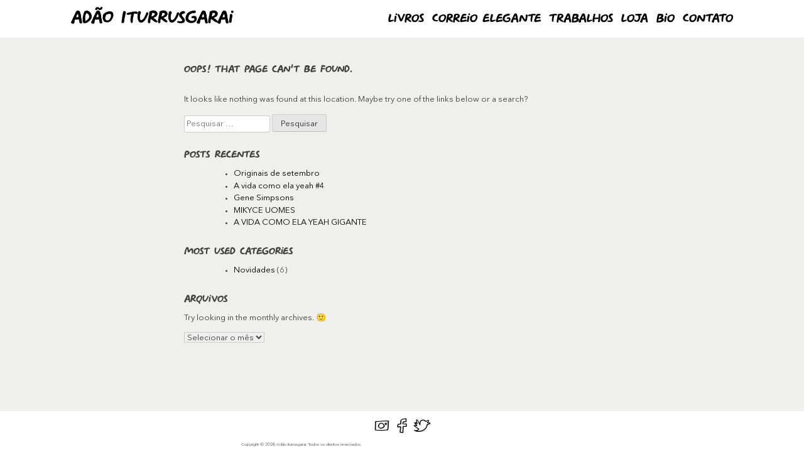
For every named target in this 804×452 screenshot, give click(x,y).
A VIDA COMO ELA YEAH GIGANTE (300, 222)
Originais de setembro (277, 174)
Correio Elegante (486, 19)
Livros (406, 19)
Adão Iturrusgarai (152, 18)
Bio (665, 19)
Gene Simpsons (264, 198)
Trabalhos (581, 19)
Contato (708, 19)
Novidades (254, 270)
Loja (634, 19)
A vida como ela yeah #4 (279, 186)
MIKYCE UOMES (264, 211)
